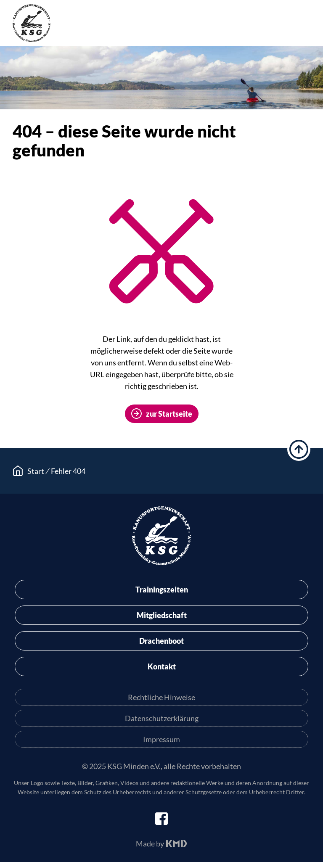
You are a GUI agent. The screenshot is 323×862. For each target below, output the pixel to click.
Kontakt (162, 666)
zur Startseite (169, 413)
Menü (304, 25)
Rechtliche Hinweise (161, 697)
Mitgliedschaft (162, 615)
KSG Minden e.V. (31, 23)
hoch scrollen (298, 449)
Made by (150, 843)
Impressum (161, 739)
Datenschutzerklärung (162, 718)
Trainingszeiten (161, 589)
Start (35, 471)
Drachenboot (161, 640)
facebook (161, 818)
